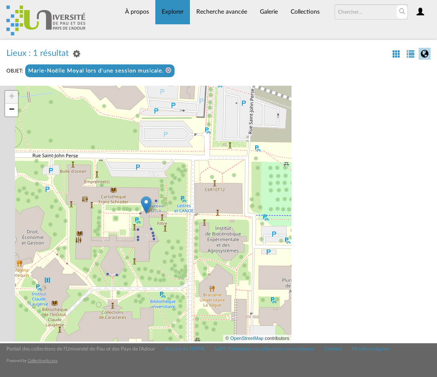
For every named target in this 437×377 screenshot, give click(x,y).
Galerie (269, 12)
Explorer (173, 12)
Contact (333, 348)
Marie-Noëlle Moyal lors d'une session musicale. (100, 70)
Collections (305, 12)
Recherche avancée (221, 12)
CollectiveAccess (43, 361)
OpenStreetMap (246, 338)
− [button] (12, 110)
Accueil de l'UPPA (184, 348)
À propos (137, 12)
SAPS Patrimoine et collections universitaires (264, 348)
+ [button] (12, 97)
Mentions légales (370, 348)
